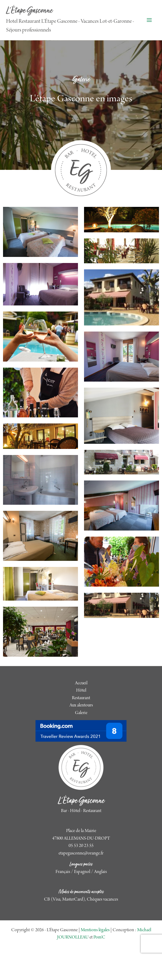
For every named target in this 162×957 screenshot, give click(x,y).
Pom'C (99, 937)
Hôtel (81, 690)
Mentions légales (95, 930)
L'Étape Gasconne (29, 11)
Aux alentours (81, 705)
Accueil (81, 683)
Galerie (81, 713)
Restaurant (81, 698)
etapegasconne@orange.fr (81, 853)
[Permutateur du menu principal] (149, 20)
